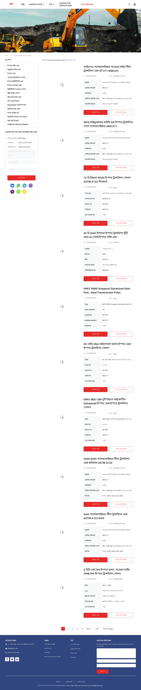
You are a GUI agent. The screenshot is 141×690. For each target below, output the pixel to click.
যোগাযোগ (21, 178)
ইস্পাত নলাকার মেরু (14, 85)
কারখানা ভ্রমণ (47, 648)
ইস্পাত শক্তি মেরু (13, 66)
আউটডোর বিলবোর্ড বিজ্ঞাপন (17, 125)
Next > (89, 629)
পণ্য (11, 55)
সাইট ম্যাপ (58, 682)
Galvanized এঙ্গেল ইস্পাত (16, 105)
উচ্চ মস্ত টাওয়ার (13, 121)
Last (97, 629)
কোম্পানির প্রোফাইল (49, 644)
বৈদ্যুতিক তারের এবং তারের (17, 117)
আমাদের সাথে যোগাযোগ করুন (52, 656)
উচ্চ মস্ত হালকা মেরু (14, 97)
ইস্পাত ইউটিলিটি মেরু (15, 81)
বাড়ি (6, 55)
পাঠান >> (102, 671)
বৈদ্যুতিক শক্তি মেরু (14, 70)
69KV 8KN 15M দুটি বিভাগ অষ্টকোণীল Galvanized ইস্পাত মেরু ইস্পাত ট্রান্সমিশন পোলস (106, 403)
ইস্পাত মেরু (11, 73)
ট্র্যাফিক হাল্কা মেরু (13, 109)
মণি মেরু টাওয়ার (13, 101)
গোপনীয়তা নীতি (81, 682)
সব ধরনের (73, 657)
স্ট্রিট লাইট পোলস (13, 93)
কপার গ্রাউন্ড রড (13, 113)
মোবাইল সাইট (69, 682)
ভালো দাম (95, 112)
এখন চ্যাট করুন (121, 112)
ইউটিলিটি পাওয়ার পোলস (16, 89)
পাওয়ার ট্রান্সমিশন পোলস (16, 77)
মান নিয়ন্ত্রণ (47, 652)
